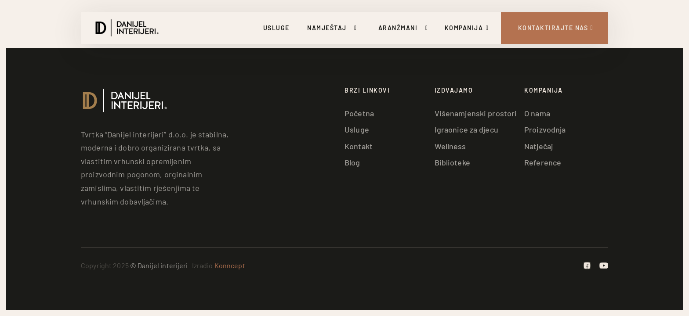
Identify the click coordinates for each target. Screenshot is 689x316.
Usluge (276, 28)
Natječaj (538, 146)
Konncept (229, 265)
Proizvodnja (545, 129)
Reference (542, 162)
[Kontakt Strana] (555, 28)
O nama (537, 113)
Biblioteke (452, 162)
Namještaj (327, 28)
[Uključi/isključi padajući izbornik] (357, 28)
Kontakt (358, 146)
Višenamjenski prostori (476, 113)
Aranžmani (398, 28)
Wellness (450, 146)
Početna (359, 113)
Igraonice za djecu (466, 129)
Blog (352, 162)
